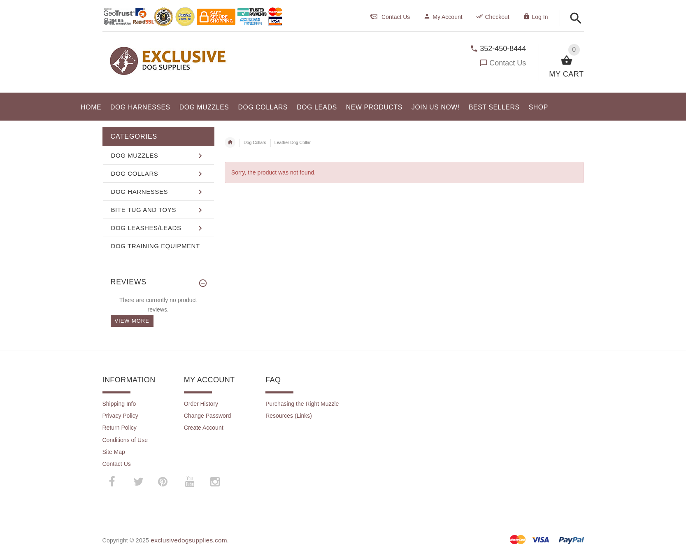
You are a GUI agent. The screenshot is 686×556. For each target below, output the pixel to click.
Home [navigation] (230, 142)
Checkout (492, 17)
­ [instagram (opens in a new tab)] (215, 482)
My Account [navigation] (442, 17)
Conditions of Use (125, 440)
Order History (201, 403)
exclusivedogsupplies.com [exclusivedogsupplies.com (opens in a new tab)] (189, 540)
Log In (535, 17)
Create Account (203, 427)
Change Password (207, 415)
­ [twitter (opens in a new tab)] (138, 482)
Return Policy (119, 427)
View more (132, 321)
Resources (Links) (288, 415)
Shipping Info (119, 403)
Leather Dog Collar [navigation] (292, 142)
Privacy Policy (120, 415)
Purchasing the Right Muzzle (302, 403)
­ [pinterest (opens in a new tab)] (168, 481)
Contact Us (507, 63)
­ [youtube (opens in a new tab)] (189, 482)
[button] (576, 18)
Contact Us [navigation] (390, 17)
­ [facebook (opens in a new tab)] (116, 481)
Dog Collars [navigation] (255, 142)
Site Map (113, 452)
